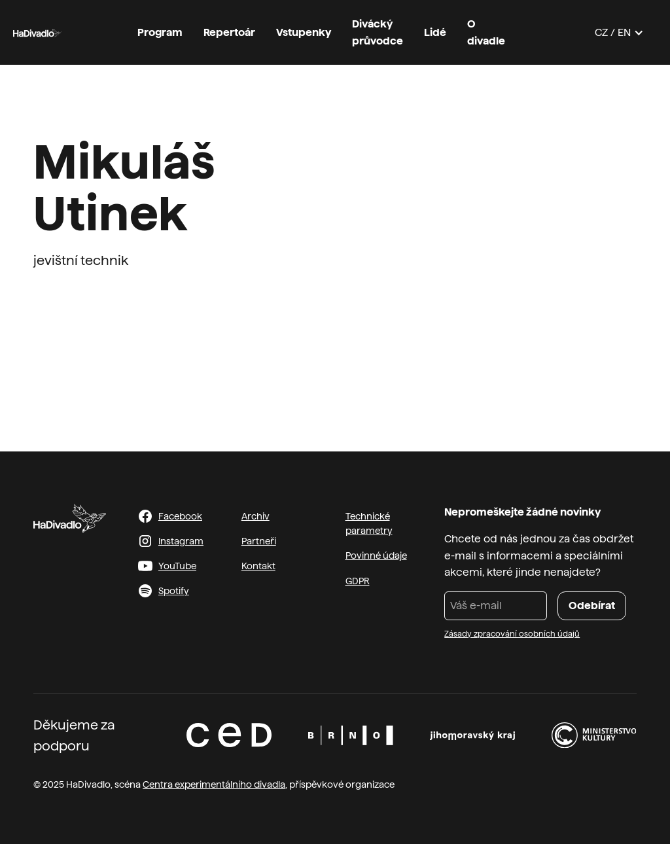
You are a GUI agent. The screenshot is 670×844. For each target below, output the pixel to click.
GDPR (357, 581)
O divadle (486, 32)
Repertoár (229, 32)
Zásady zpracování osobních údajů (512, 634)
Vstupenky (303, 32)
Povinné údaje (376, 555)
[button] (619, 32)
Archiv (255, 516)
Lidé (435, 32)
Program (160, 32)
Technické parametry (369, 523)
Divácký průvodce (377, 32)
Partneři (258, 541)
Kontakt (258, 566)
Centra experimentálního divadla (214, 784)
